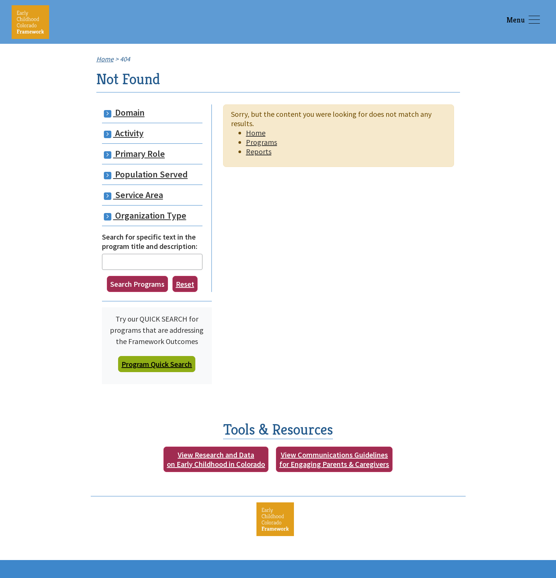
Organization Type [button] (145, 215)
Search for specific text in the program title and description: (150, 241)
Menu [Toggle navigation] (523, 20)
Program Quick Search (156, 364)
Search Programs (137, 284)
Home (255, 132)
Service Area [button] (133, 195)
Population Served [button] (146, 174)
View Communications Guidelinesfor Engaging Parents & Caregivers (334, 459)
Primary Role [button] (134, 153)
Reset (185, 284)
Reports (258, 151)
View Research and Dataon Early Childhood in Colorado (216, 459)
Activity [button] (124, 133)
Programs (261, 142)
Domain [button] (124, 112)
